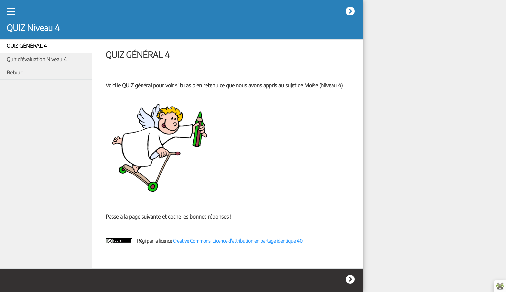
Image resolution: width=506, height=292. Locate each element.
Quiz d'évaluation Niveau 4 (37, 59)
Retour (14, 72)
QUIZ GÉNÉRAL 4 (27, 46)
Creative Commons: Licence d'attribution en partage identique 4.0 (238, 241)
